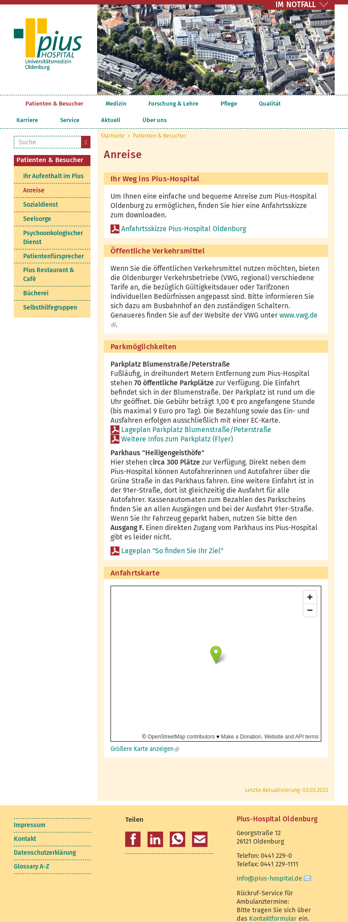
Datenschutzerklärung (45, 836)
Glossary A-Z (31, 850)
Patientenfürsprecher (53, 240)
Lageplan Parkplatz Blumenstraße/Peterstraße (196, 413)
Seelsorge (37, 202)
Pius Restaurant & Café (48, 258)
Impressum (29, 808)
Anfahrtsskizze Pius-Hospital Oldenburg (183, 212)
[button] (133, 823)
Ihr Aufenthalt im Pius (53, 159)
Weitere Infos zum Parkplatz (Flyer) (178, 422)
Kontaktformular (273, 902)
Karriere (232, 103)
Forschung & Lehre (141, 103)
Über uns (311, 103)
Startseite (18, 103)
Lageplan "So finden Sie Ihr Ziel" (172, 534)
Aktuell (283, 103)
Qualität (205, 103)
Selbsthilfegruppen (50, 291)
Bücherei (36, 277)
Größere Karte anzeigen (145, 732)
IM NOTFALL (295, 4)
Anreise (34, 174)
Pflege (180, 103)
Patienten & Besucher (54, 103)
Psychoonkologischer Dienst (53, 221)
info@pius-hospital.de (269, 862)
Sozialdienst (40, 188)
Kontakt (25, 822)
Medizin (99, 103)
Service (258, 103)
